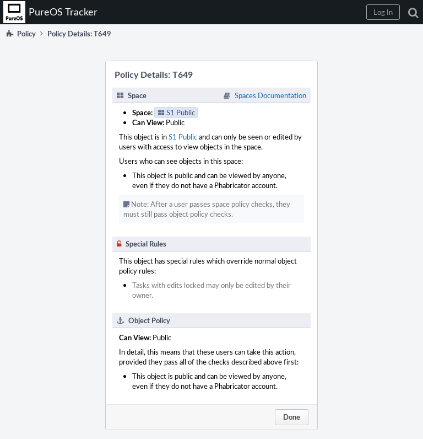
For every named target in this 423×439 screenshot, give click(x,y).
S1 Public (183, 137)
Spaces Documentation (270, 95)
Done (291, 417)
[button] (383, 12)
